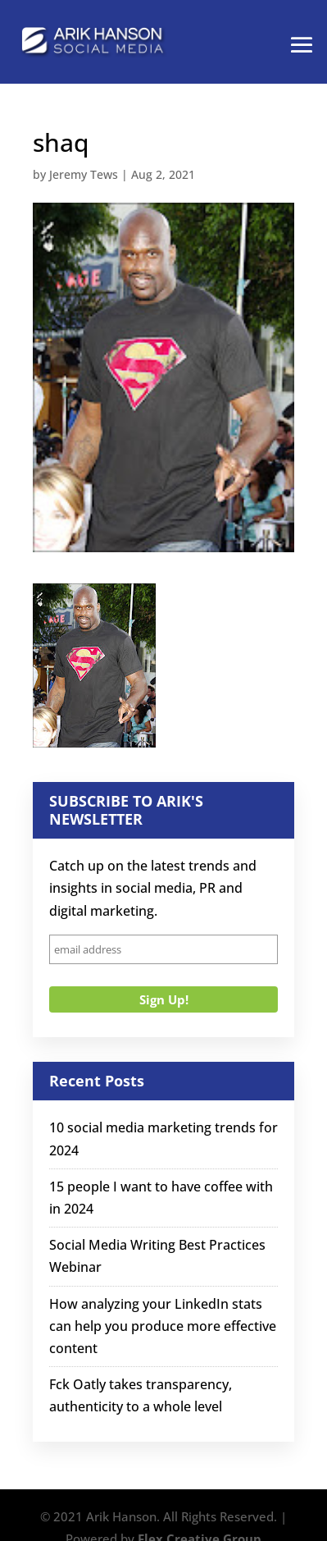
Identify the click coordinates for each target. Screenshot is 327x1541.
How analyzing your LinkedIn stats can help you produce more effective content (162, 1326)
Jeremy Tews (83, 174)
